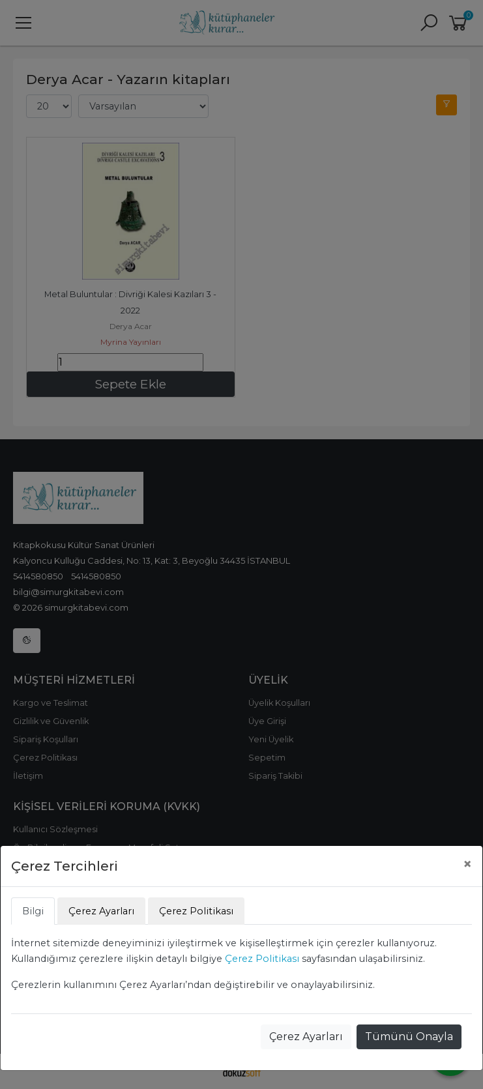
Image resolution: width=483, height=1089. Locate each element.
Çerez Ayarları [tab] (101, 911)
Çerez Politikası (262, 959)
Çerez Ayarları (306, 1036)
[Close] (467, 864)
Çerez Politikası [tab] (196, 911)
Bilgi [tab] (33, 911)
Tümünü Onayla (409, 1036)
